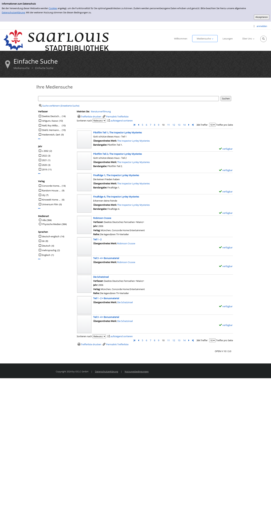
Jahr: (95, 226)
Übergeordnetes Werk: (105, 140)
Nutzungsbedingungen (137, 371)
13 (179, 124)
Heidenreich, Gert (51, 134)
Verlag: (96, 230)
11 (168, 124)
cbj (43, 195)
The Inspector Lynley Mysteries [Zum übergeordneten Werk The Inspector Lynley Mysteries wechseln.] (133, 140)
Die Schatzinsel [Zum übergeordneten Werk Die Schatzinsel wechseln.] (125, 302)
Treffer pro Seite (224, 124)
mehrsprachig (49, 250)
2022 (44, 155)
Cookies (53, 8)
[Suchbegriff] (128, 98)
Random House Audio (51, 190)
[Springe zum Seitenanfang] (263, 520)
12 (174, 124)
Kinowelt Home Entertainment (51, 199)
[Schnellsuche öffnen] (263, 39)
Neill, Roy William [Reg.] (51, 125)
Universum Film (50, 204)
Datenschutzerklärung (13, 12)
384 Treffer (202, 124)
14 (184, 124)
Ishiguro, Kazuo (50, 120)
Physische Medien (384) (54, 224)
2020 (44, 164)
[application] (205, 38)
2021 (44, 160)
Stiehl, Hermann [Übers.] (51, 130)
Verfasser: (98, 222)
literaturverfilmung (101, 111)
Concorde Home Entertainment (51, 185)
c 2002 (45, 150)
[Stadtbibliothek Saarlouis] (56, 40)
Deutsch (46, 245)
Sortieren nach (84, 120)
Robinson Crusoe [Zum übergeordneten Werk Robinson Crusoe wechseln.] (126, 243)
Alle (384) (47, 220)
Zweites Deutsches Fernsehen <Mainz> (51, 116)
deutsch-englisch (51, 236)
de (43, 241)
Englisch (46, 255)
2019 (44, 169)
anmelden (262, 26)
